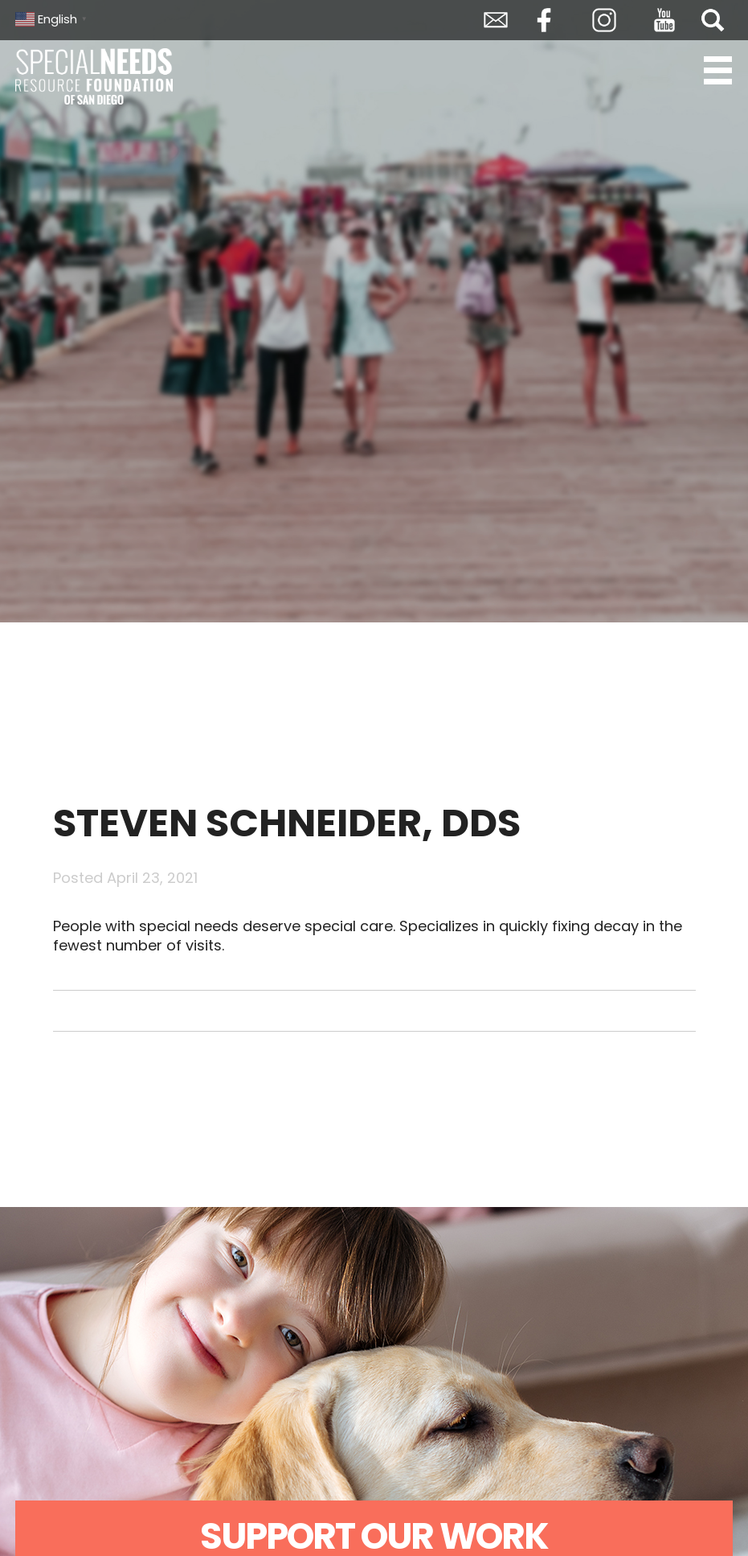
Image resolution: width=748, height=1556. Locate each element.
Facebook (544, 20)
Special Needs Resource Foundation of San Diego (95, 76)
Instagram (604, 20)
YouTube (664, 20)
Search (713, 20)
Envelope (496, 20)
